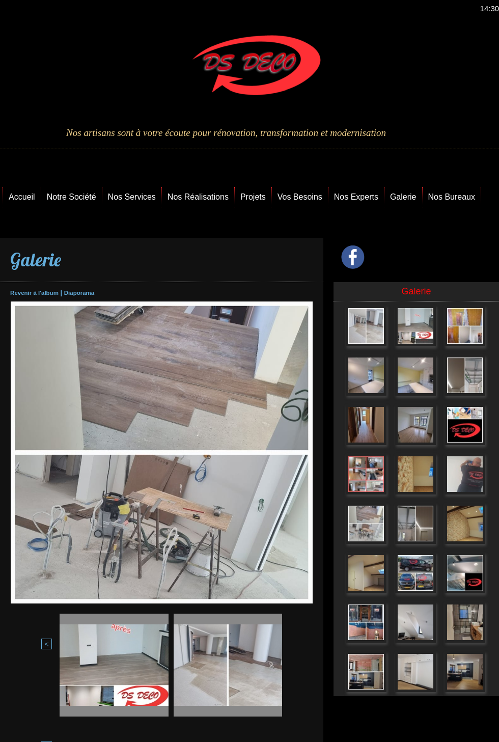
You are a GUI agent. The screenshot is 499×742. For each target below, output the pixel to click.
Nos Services (132, 197)
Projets (253, 197)
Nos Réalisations (198, 197)
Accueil (22, 197)
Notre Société (71, 197)
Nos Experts (356, 197)
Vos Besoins (300, 197)
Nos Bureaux (452, 197)
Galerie (403, 197)
